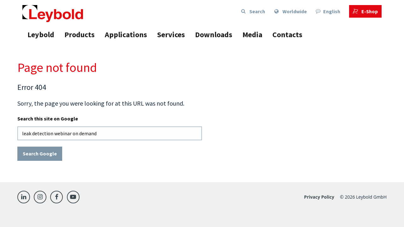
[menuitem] (290, 11)
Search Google (40, 153)
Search (253, 11)
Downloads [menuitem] (213, 34)
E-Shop (365, 11)
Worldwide (290, 11)
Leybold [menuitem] (40, 34)
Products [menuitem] (79, 34)
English (328, 11)
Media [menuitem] (252, 34)
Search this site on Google (47, 118)
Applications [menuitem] (126, 34)
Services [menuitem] (171, 34)
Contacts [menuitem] (287, 34)
